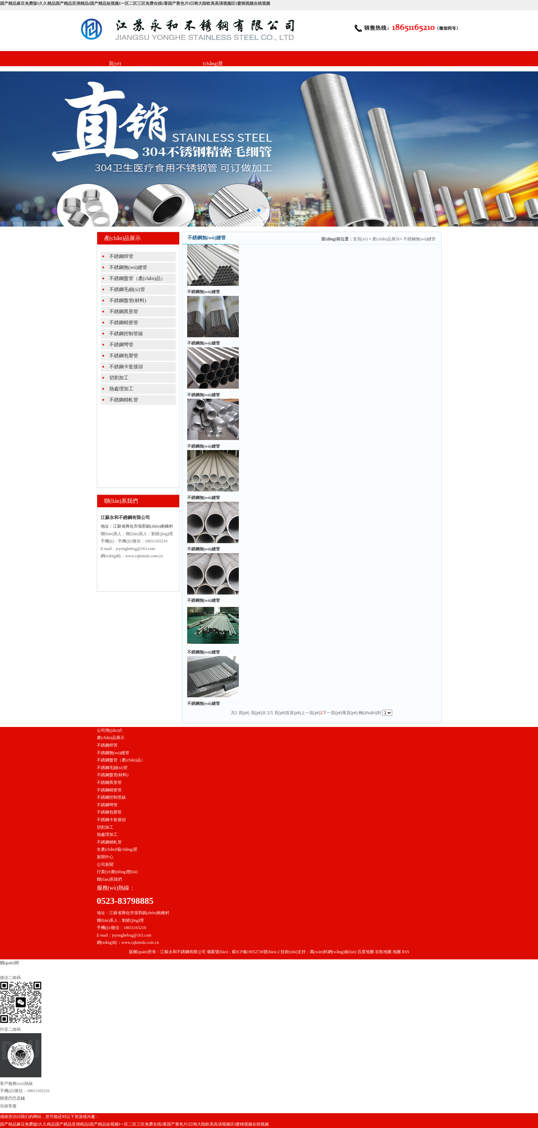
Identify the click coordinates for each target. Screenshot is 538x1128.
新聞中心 (245, 48)
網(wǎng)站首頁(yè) (114, 56)
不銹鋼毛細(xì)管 (127, 289)
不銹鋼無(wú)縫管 (128, 267)
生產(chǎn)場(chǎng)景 (213, 56)
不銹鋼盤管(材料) (127, 300)
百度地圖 (365, 951)
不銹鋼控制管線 (126, 333)
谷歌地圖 (383, 951)
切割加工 (119, 377)
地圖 (397, 951)
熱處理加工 (121, 388)
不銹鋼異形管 (123, 311)
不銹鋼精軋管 (123, 399)
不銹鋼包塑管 (123, 355)
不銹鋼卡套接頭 (126, 366)
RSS (405, 951)
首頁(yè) (360, 239)
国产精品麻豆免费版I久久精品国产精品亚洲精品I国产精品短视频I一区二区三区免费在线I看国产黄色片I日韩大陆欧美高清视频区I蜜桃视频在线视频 (135, 3)
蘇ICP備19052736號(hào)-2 (256, 951)
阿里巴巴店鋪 (12, 1098)
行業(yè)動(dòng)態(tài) (117, 871)
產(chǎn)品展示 (180, 48)
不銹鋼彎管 (121, 344)
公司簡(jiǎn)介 (147, 48)
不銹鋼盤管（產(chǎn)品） (137, 278)
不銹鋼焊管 (121, 256)
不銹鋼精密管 (123, 322)
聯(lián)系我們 (278, 48)
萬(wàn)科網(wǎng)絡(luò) (333, 951)
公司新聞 (105, 864)
